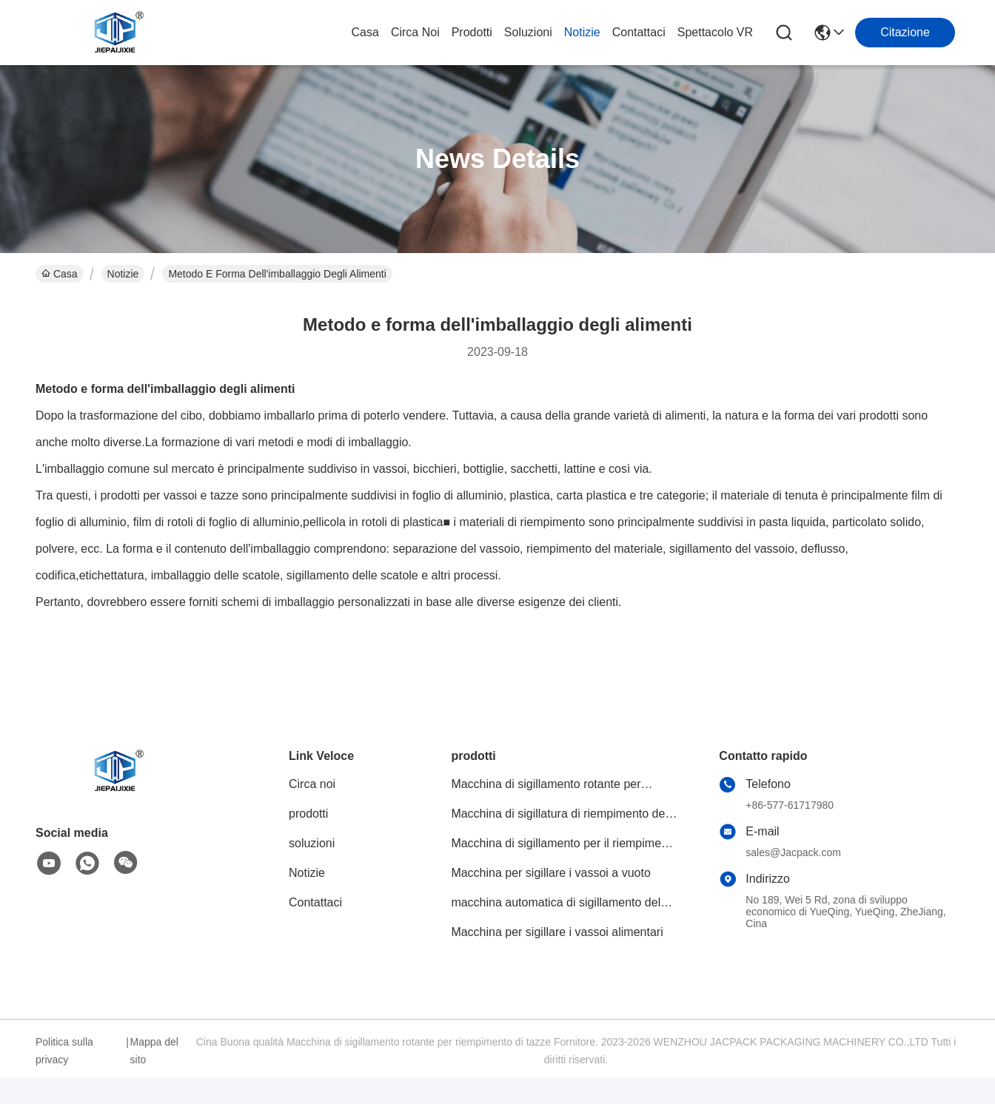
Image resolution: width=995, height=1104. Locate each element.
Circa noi (415, 32)
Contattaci (639, 32)
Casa (365, 32)
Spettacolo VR (715, 32)
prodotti (472, 32)
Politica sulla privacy (64, 1051)
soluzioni (528, 32)
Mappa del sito (154, 1051)
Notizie (582, 32)
